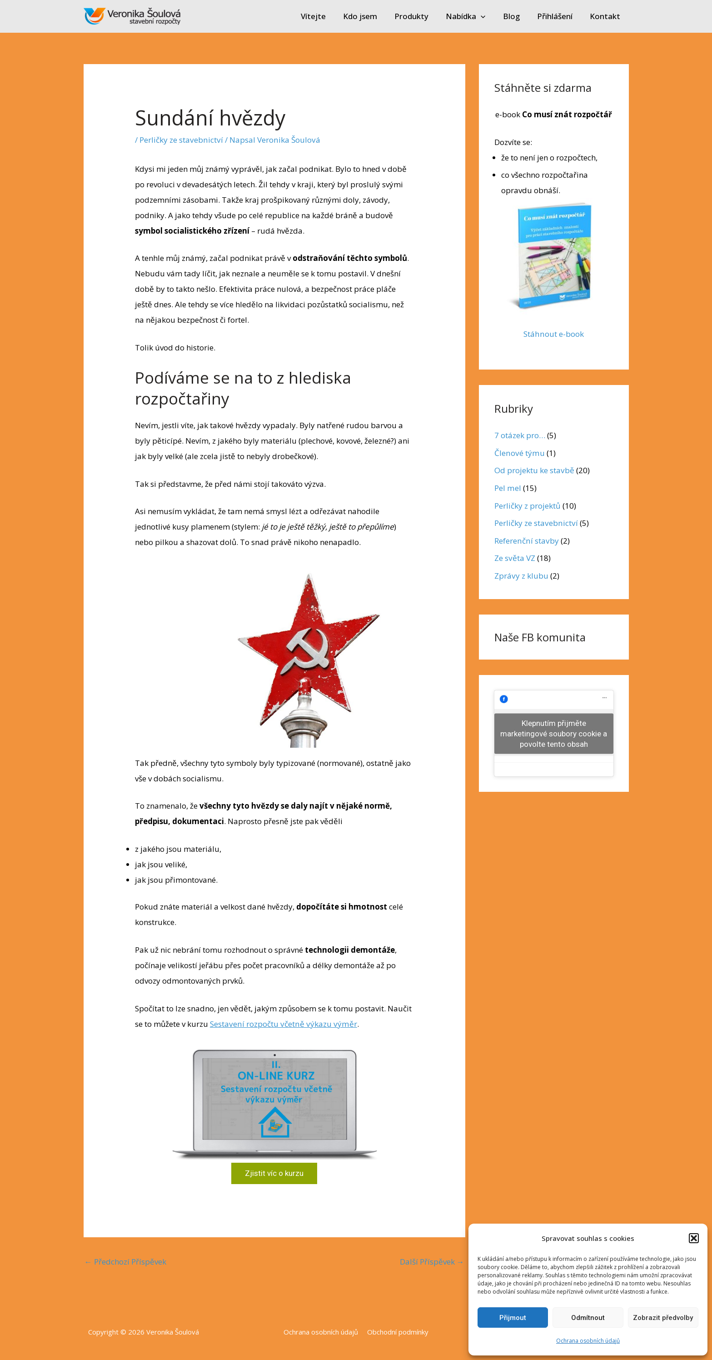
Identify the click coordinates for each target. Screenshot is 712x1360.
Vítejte (325, 16)
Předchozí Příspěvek (125, 1261)
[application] (487, 16)
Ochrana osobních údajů (588, 1341)
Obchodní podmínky (396, 1331)
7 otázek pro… (519, 435)
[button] (693, 1238)
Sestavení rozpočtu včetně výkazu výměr (282, 1023)
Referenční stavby (526, 539)
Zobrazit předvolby (663, 1318)
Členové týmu (518, 452)
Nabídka (472, 16)
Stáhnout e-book (553, 334)
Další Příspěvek (432, 1261)
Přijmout (512, 1318)
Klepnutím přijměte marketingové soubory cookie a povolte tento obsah (553, 732)
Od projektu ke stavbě (534, 470)
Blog (516, 16)
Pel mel (507, 487)
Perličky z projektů (527, 505)
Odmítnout (588, 1318)
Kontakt (606, 16)
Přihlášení (557, 16)
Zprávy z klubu (521, 574)
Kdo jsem (370, 16)
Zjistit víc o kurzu (274, 1173)
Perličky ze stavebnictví (180, 140)
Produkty (420, 16)
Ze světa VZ (514, 557)
